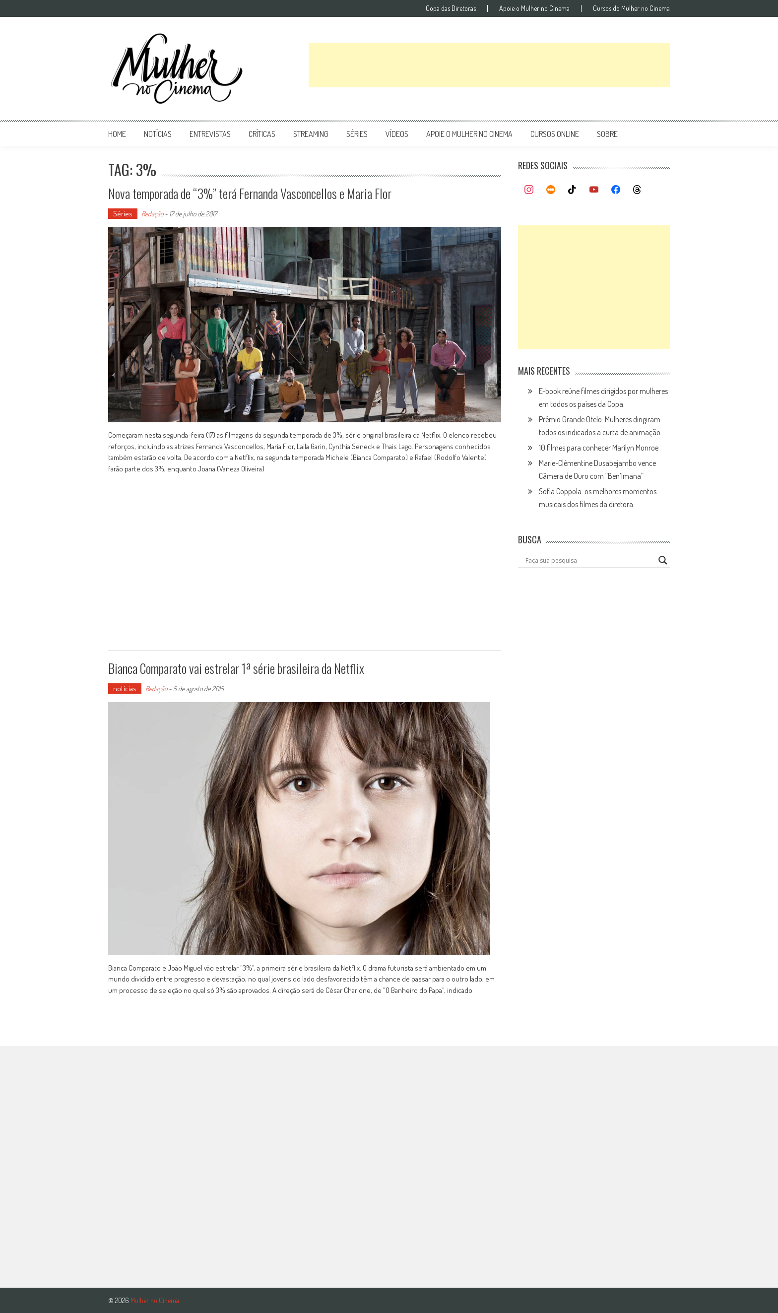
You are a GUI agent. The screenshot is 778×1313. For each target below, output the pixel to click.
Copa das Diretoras (451, 8)
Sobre (607, 134)
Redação (152, 213)
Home (117, 134)
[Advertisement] (489, 65)
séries (357, 134)
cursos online (554, 134)
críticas (262, 134)
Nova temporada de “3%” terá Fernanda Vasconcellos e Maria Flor (249, 193)
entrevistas (210, 134)
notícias (158, 134)
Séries (122, 213)
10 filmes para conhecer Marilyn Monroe (598, 448)
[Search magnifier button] (663, 560)
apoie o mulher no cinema (469, 134)
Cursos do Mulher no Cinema (631, 8)
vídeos (397, 134)
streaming (310, 134)
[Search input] (589, 560)
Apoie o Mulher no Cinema (534, 8)
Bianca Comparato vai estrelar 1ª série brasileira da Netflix (236, 668)
